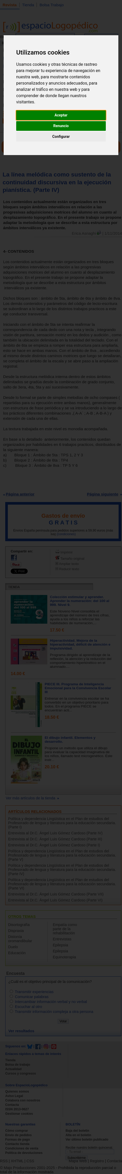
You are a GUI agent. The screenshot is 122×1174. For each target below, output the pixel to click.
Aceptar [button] (61, 115)
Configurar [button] (61, 136)
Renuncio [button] (61, 126)
